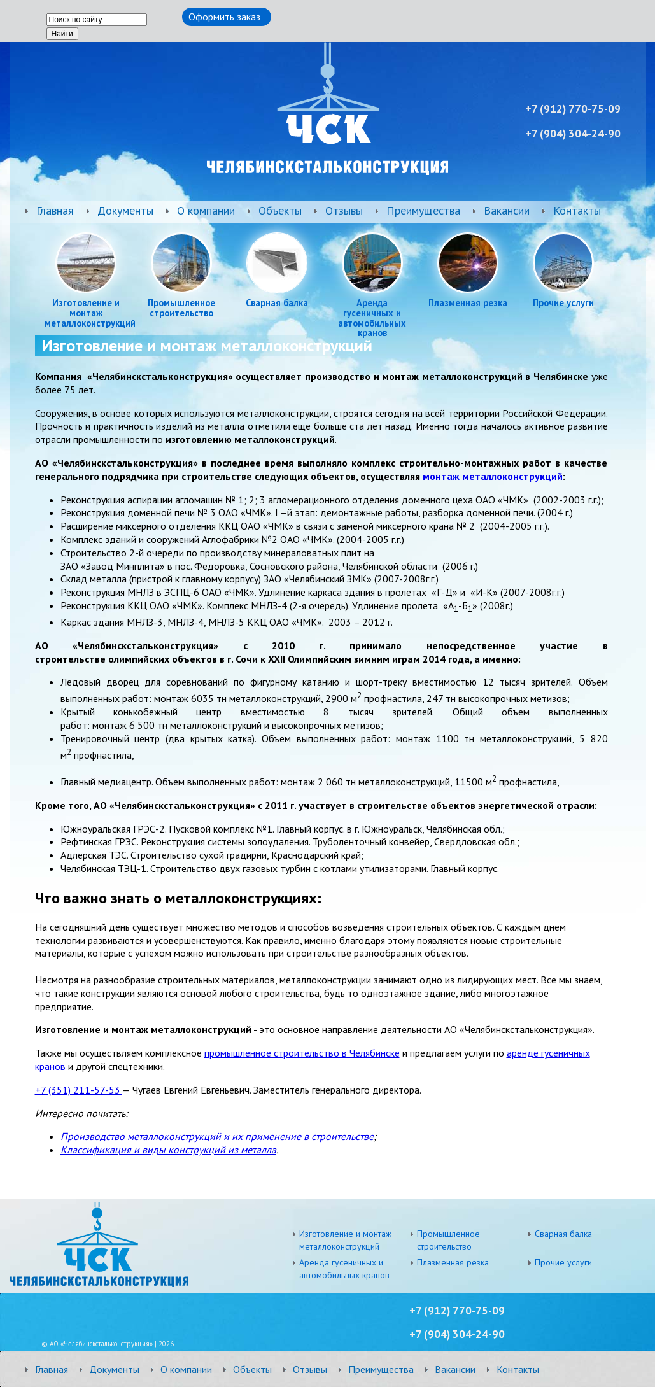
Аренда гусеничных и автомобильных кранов (372, 318)
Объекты (280, 210)
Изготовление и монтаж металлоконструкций (86, 313)
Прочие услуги (563, 303)
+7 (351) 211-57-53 (78, 1089)
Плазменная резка (467, 303)
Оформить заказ (224, 16)
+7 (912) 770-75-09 (457, 1311)
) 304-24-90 (464, 1334)
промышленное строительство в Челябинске (302, 1052)
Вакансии (507, 210)
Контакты (577, 210)
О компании (206, 210)
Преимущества (423, 210)
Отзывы (344, 210)
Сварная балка (277, 303)
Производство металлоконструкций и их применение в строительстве (217, 1136)
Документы (125, 210)
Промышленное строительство (181, 308)
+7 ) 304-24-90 (573, 134)
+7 (416, 1334)
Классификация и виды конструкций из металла (168, 1149)
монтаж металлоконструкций (493, 476)
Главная (55, 210)
